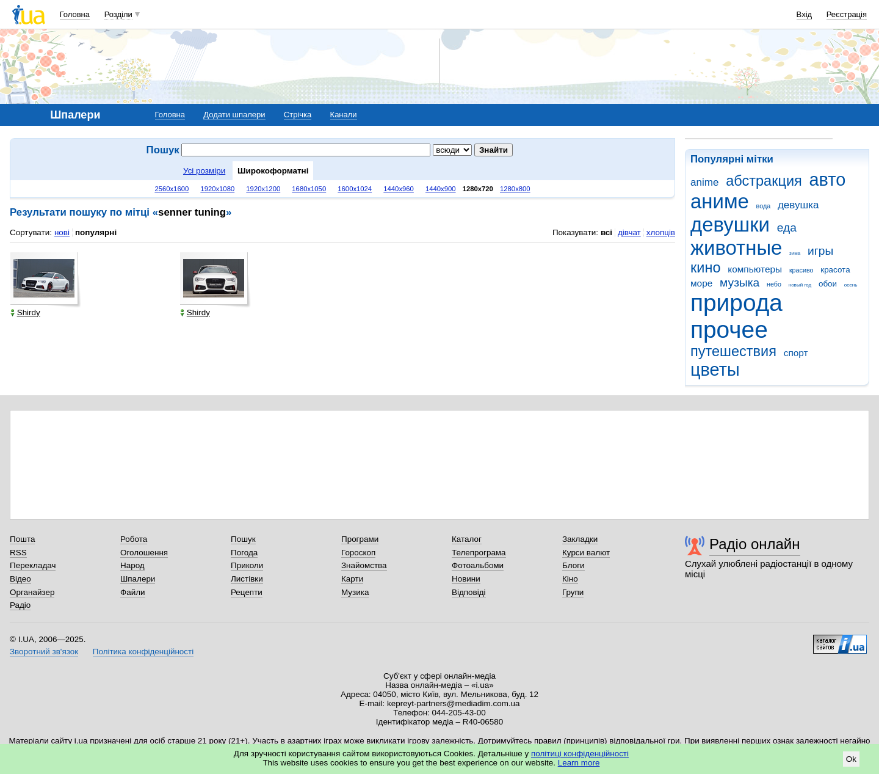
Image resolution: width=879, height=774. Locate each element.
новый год (800, 285)
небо (774, 284)
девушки (730, 224)
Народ (132, 565)
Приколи (247, 565)
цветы (715, 369)
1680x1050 (309, 188)
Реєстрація (847, 14)
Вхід (804, 14)
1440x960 (398, 188)
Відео (20, 578)
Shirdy (25, 312)
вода (763, 206)
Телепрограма (479, 552)
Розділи (118, 14)
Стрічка (297, 114)
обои (828, 283)
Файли (132, 592)
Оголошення (144, 552)
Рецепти (246, 592)
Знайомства (364, 565)
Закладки (580, 539)
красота (835, 269)
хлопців (660, 232)
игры (820, 250)
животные (736, 247)
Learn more (579, 762)
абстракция (764, 181)
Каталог (467, 539)
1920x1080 (217, 188)
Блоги (573, 565)
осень (851, 285)
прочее (729, 329)
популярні (96, 232)
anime (704, 182)
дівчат (629, 232)
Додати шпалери (234, 114)
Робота (133, 539)
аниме (719, 201)
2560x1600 (171, 188)
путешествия (733, 351)
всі (606, 232)
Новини (466, 578)
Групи (573, 592)
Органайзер (32, 592)
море (701, 283)
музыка (739, 282)
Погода (244, 552)
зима (794, 253)
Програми (359, 539)
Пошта (22, 539)
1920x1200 (263, 188)
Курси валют (586, 552)
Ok (851, 759)
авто (827, 179)
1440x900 (440, 188)
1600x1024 (355, 188)
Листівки (247, 578)
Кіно (570, 578)
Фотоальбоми (478, 565)
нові (62, 232)
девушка (798, 205)
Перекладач (33, 565)
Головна (75, 14)
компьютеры (755, 269)
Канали (343, 114)
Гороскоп (358, 552)
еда (787, 227)
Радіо (20, 605)
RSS (18, 552)
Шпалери (137, 578)
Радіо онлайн (754, 544)
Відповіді (469, 592)
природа (736, 303)
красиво (801, 270)
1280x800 (515, 188)
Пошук (243, 539)
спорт (796, 353)
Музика (355, 592)
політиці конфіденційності (580, 753)
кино (705, 268)
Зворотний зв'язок (44, 651)
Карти (352, 578)
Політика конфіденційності (143, 651)
